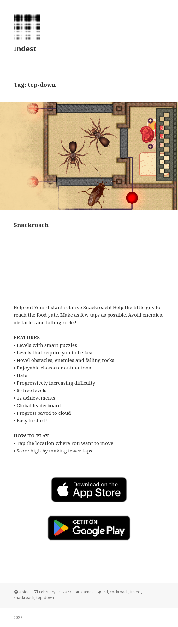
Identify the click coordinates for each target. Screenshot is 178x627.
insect (135, 592)
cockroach (119, 592)
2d (105, 592)
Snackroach (31, 225)
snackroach (24, 597)
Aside (24, 592)
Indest (25, 48)
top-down (45, 597)
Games (87, 592)
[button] (89, 528)
